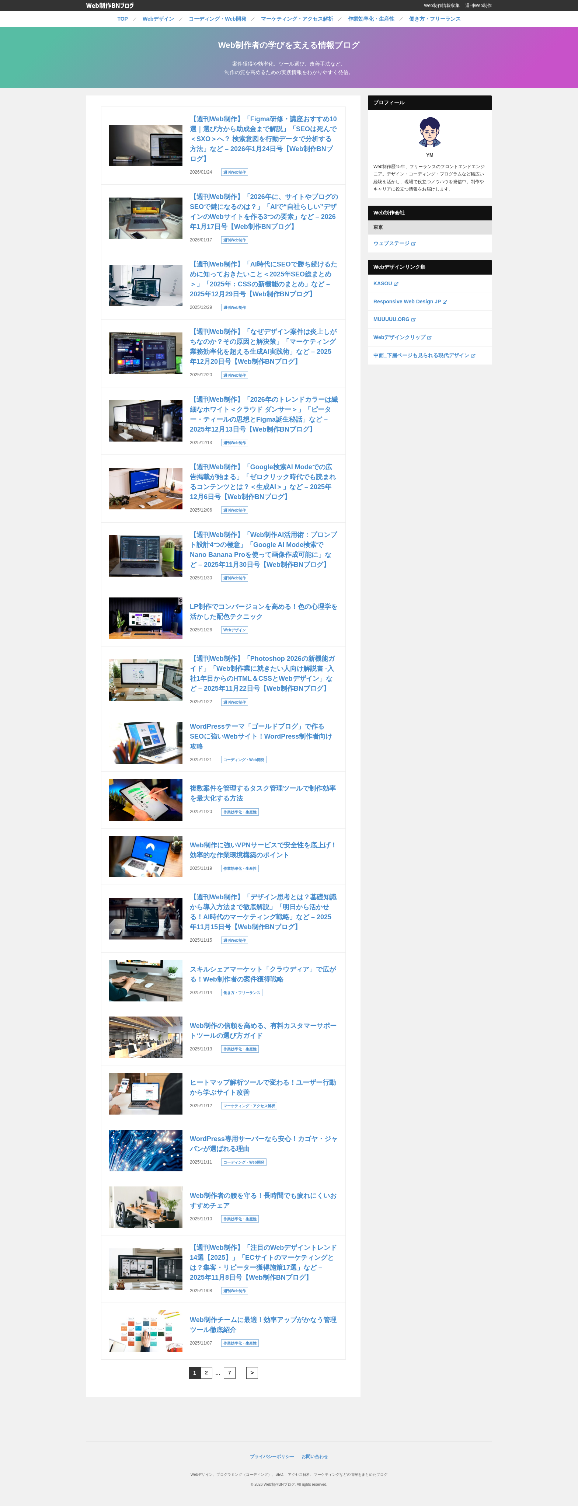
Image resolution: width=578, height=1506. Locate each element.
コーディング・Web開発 (217, 19)
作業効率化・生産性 (371, 19)
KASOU (385, 283)
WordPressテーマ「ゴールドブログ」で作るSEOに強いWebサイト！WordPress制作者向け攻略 (261, 736)
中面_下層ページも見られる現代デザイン (424, 355)
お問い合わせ (315, 1456)
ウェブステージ (394, 243)
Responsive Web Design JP (410, 301)
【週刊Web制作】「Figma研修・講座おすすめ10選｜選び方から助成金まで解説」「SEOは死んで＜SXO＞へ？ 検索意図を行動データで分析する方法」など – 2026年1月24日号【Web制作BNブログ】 (263, 139)
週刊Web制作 (478, 5)
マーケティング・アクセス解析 (297, 19)
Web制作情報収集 (441, 5)
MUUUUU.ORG (394, 319)
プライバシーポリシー (272, 1456)
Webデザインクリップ (402, 337)
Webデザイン (158, 19)
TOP (122, 19)
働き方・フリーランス (435, 19)
